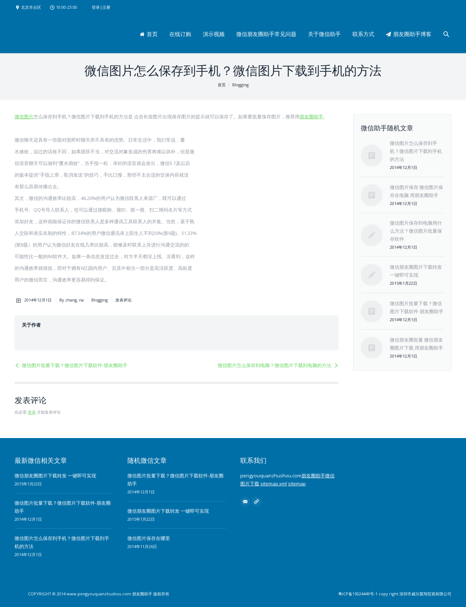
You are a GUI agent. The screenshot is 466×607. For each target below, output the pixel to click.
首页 (222, 84)
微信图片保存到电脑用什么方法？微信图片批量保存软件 (416, 231)
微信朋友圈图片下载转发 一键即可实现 (55, 475)
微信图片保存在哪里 (148, 538)
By (71, 300)
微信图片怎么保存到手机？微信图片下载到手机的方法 (416, 151)
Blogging (240, 84)
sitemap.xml (273, 483)
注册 (106, 7)
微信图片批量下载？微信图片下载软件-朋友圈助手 (74, 365)
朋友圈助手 (311, 116)
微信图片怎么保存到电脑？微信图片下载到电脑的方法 (274, 365)
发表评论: (124, 300)
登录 (96, 7)
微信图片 (24, 116)
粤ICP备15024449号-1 (358, 593)
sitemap (297, 483)
